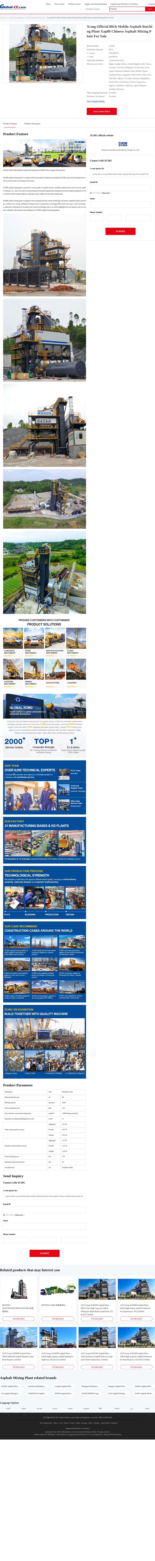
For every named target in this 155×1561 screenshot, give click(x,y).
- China (54, 1423)
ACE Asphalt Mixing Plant (118, 1393)
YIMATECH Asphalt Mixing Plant (38, 1393)
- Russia (66, 1423)
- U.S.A (60, 1423)
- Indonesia (114, 1423)
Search (150, 9)
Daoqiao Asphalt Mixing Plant (118, 1386)
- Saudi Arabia (105, 1423)
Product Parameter (32, 123)
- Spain (77, 1423)
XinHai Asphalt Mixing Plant (145, 1386)
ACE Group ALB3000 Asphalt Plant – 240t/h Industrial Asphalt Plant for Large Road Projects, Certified (18, 1356)
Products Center (74, 4)
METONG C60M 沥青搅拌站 (53, 1305)
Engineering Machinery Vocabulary (124, 4)
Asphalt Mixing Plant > (17, 18)
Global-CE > (4, 18)
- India (89, 1423)
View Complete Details (96, 101)
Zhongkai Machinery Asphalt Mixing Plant (91, 1386)
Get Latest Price (101, 111)
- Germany (95, 1423)
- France (72, 1423)
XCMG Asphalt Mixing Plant (11, 1386)
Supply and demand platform (95, 4)
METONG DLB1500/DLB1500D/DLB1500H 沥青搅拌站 (18, 1308)
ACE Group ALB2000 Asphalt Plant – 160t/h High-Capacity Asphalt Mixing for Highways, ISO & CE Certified (58, 1356)
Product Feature (10, 124)
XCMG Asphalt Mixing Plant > (36, 18)
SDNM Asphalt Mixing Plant (65, 1393)
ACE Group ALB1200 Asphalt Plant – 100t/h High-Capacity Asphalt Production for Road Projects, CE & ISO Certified (136, 1356)
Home (48, 4)
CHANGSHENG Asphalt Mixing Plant (91, 1393)
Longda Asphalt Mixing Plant (65, 1386)
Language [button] (151, 4)
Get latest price (19, 1319)
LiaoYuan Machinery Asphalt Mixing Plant (38, 1386)
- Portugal (83, 1423)
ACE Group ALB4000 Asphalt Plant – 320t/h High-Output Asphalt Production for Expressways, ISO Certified (135, 1308)
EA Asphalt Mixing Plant (11, 1393)
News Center (59, 4)
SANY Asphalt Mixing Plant (145, 1393)
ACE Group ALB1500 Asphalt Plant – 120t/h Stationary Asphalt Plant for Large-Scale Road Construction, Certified (97, 1356)
